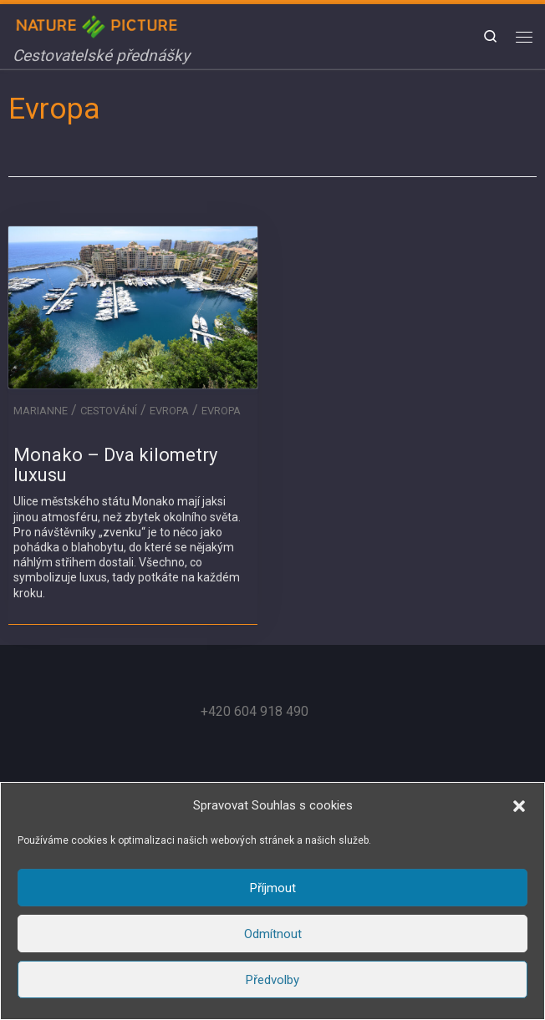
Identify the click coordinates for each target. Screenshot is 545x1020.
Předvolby (272, 979)
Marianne (40, 410)
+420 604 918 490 (254, 711)
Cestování (108, 410)
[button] (519, 806)
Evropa (169, 410)
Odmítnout (273, 933)
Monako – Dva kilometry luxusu (115, 464)
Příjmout (273, 888)
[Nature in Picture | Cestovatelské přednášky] (99, 24)
